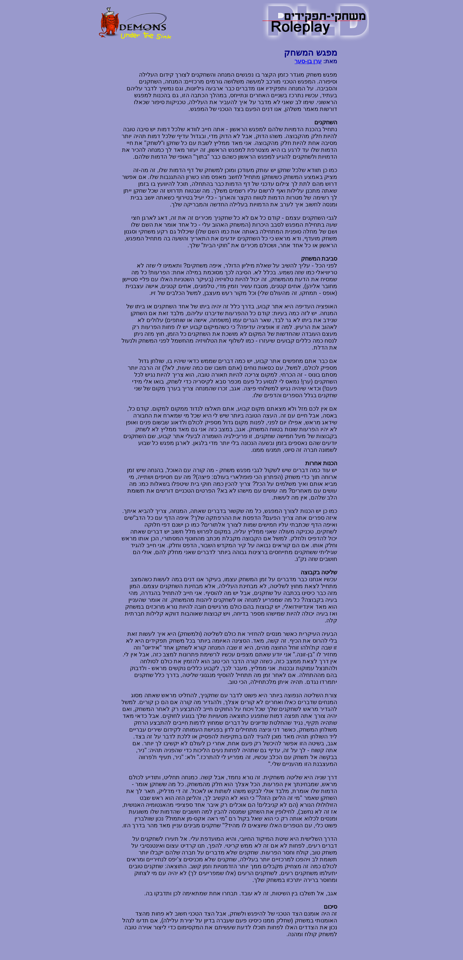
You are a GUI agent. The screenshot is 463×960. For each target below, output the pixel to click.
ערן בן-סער (308, 61)
